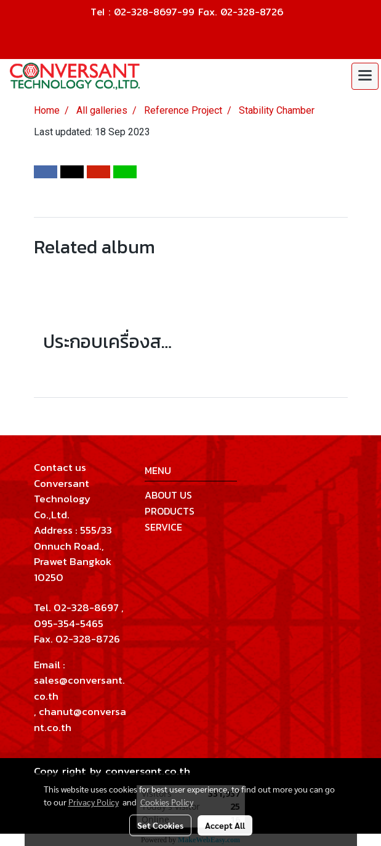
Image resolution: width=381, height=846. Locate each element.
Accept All (225, 825)
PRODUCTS (170, 511)
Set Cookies (160, 825)
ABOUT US (168, 495)
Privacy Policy (93, 801)
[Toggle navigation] (365, 76)
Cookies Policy (166, 801)
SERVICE (163, 527)
